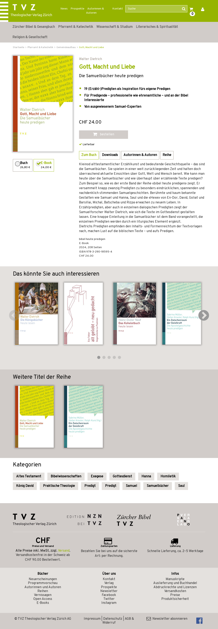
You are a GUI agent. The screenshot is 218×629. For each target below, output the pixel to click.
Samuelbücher (158, 486)
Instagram (108, 603)
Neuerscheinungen (43, 579)
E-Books (43, 603)
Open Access (42, 599)
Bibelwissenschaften (66, 476)
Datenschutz (112, 619)
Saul (181, 486)
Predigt (90, 486)
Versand (63, 551)
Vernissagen (43, 595)
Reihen (42, 591)
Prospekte (77, 9)
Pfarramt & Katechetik (75, 27)
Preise (175, 595)
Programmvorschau (42, 583)
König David (25, 486)
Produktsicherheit (175, 599)
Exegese (97, 476)
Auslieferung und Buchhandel (175, 583)
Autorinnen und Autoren (42, 587)
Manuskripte (175, 579)
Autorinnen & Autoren (95, 11)
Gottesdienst (122, 476)
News (64, 9)
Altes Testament (28, 476)
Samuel (131, 486)
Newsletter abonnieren (166, 619)
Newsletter (108, 591)
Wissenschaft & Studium (114, 27)
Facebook (109, 595)
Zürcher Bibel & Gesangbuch (33, 27)
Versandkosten (175, 591)
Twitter (109, 599)
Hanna (146, 476)
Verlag (109, 583)
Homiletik (168, 476)
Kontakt (117, 9)
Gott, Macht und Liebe (91, 47)
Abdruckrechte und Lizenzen (175, 587)
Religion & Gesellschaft (29, 37)
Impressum (92, 619)
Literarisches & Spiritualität (157, 27)
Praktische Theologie (59, 486)
